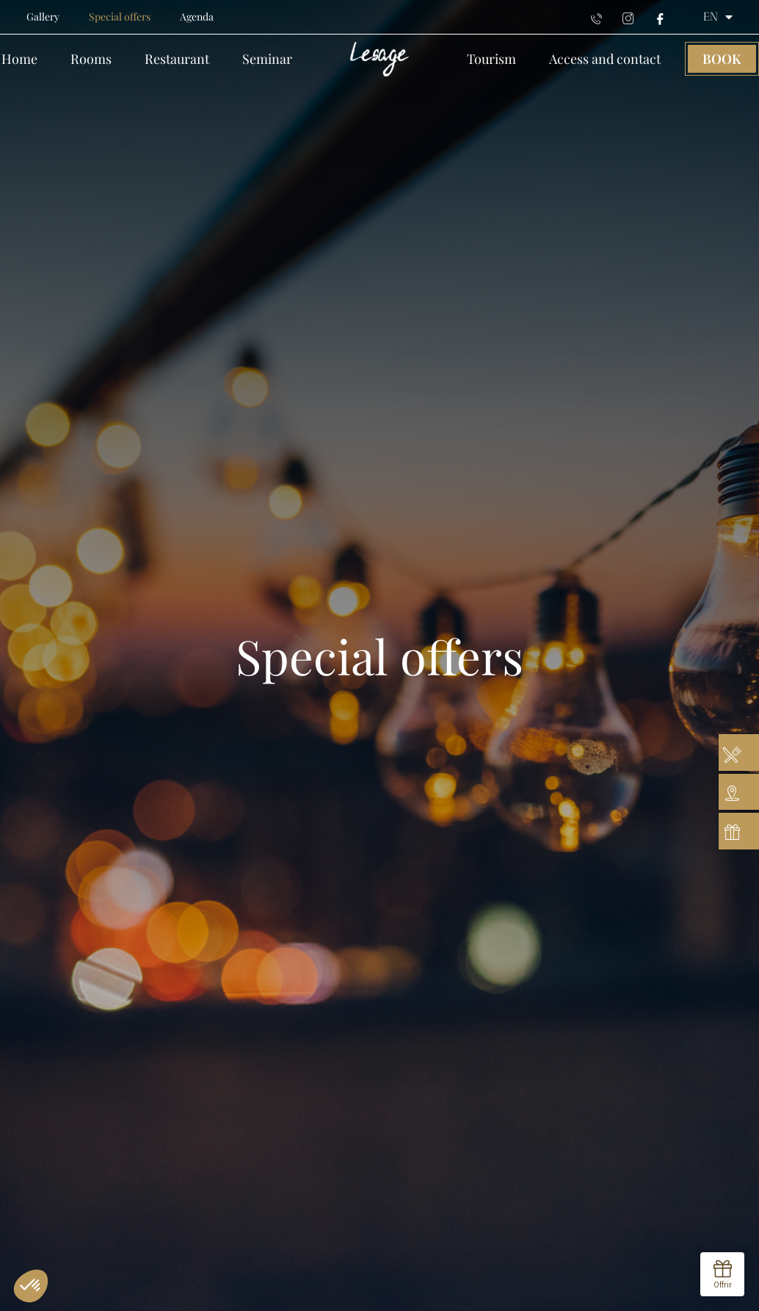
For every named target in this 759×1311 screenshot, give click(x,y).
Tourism (491, 59)
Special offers (119, 17)
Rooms (91, 59)
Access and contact (605, 59)
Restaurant (177, 59)
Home (19, 59)
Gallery (42, 17)
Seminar (267, 59)
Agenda (197, 17)
